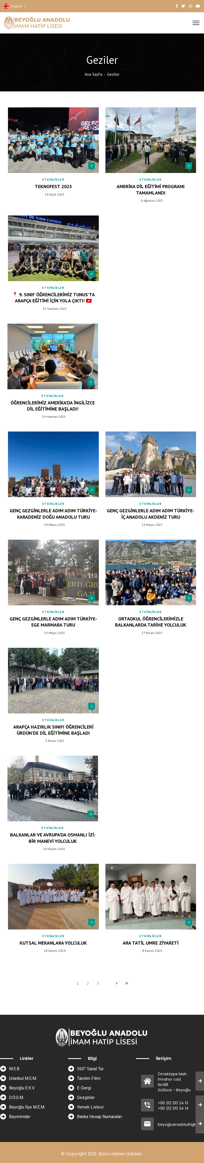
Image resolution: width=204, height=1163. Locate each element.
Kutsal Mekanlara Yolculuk (53, 943)
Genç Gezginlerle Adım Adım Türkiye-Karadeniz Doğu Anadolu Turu (53, 514)
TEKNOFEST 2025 (53, 186)
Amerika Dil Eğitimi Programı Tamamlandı (151, 189)
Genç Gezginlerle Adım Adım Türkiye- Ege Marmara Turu (53, 622)
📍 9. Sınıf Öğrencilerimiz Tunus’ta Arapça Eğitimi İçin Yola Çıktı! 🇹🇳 (53, 297)
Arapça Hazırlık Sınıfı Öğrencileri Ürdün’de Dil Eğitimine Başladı (53, 730)
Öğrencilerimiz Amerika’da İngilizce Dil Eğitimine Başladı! (53, 406)
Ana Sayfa (93, 74)
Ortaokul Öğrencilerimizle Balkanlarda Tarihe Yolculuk (150, 622)
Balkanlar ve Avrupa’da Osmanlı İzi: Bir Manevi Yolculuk (52, 838)
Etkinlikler (53, 179)
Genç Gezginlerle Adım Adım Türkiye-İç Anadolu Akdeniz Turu (150, 514)
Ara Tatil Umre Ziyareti (150, 943)
